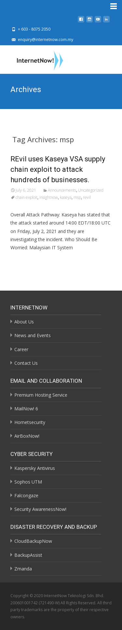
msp (77, 197)
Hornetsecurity (29, 422)
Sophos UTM (28, 482)
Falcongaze (26, 495)
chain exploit (26, 197)
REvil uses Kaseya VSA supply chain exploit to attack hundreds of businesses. (57, 169)
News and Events (32, 335)
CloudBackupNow (33, 541)
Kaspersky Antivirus (34, 468)
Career (21, 349)
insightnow (48, 197)
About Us (24, 322)
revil (87, 197)
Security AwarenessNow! (40, 509)
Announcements (62, 190)
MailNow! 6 (26, 408)
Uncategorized (90, 190)
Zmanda (23, 569)
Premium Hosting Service (40, 395)
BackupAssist (28, 555)
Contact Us (26, 363)
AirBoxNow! (26, 436)
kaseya (66, 197)
